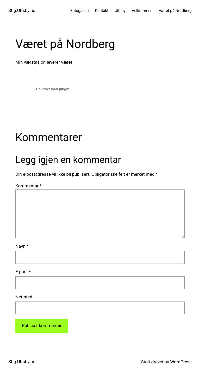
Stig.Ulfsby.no (21, 10)
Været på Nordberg (175, 10)
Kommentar (28, 185)
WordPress (181, 361)
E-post (23, 271)
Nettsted (23, 296)
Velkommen (142, 10)
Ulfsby (120, 10)
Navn (21, 246)
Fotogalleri (79, 10)
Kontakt (102, 10)
